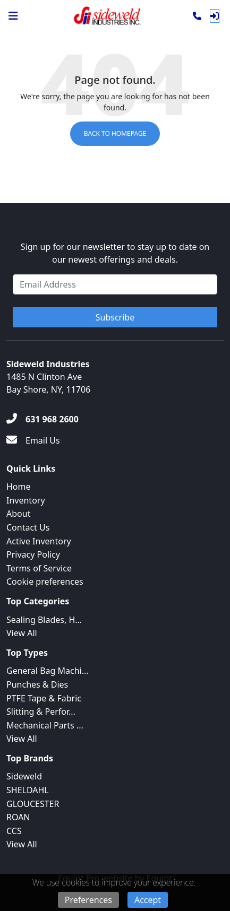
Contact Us (27, 527)
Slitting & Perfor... (40, 711)
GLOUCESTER (32, 804)
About (18, 513)
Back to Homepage (115, 133)
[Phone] (197, 16)
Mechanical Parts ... (44, 725)
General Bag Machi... (47, 670)
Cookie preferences (44, 581)
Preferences (88, 900)
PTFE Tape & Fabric (43, 698)
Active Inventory (38, 541)
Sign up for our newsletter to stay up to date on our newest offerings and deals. (115, 253)
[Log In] (214, 16)
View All (21, 633)
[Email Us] (33, 440)
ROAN (18, 817)
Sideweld (24, 776)
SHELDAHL (27, 790)
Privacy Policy (33, 554)
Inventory (25, 500)
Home (18, 486)
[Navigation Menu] (13, 15)
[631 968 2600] (42, 419)
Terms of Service (39, 568)
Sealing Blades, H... (44, 620)
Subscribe (115, 317)
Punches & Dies (37, 684)
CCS (14, 831)
